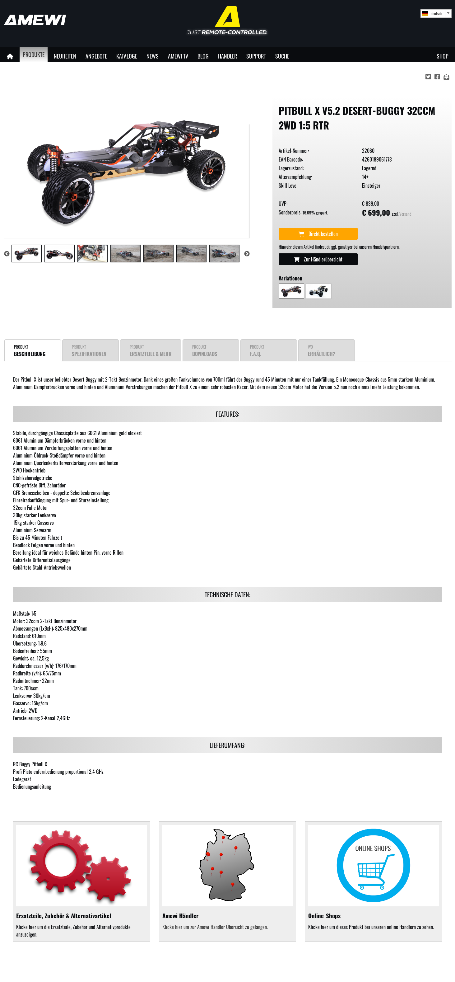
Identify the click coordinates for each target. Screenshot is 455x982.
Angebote (96, 56)
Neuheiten (65, 56)
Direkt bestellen (318, 233)
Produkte (33, 54)
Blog (203, 56)
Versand (405, 214)
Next (247, 254)
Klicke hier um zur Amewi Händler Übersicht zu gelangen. (215, 927)
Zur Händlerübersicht (318, 259)
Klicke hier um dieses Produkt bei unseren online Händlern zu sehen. (373, 878)
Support (256, 56)
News (152, 56)
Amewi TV (178, 56)
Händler (227, 56)
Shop (442, 56)
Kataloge (126, 56)
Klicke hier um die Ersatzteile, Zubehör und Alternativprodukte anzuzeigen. (81, 881)
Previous (7, 254)
